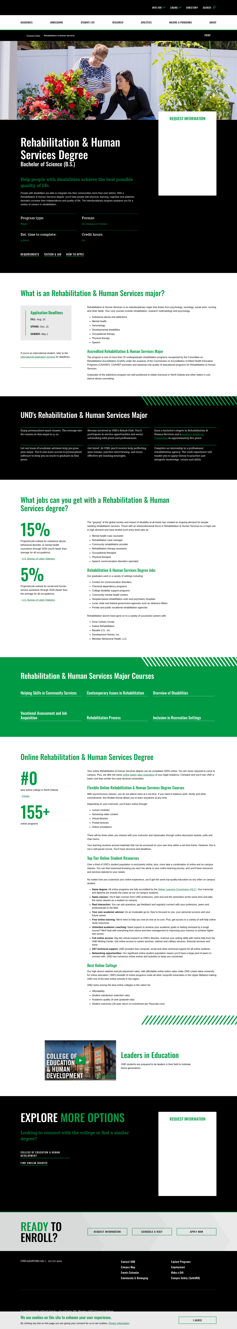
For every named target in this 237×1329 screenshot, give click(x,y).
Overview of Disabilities (182, 693)
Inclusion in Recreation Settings (182, 717)
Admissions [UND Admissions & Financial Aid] (56, 22)
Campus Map (128, 1267)
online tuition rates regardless (138, 775)
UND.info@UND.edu (32, 1261)
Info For (158, 7)
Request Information (107, 1231)
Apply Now (196, 1231)
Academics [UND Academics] (26, 22)
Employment (178, 1267)
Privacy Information (119, 1323)
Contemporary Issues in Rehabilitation (116, 693)
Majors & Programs (180, 22)
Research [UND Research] (117, 22)
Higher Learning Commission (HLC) (177, 889)
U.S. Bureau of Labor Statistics (38, 558)
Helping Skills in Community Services (50, 693)
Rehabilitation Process (116, 717)
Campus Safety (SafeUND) (185, 1278)
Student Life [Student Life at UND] (88, 22)
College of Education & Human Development (40, 1154)
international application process (38, 357)
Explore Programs (181, 1262)
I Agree (204, 1320)
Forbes (25, 796)
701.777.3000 (55, 1261)
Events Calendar (130, 1272)
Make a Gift (177, 1272)
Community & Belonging (134, 1278)
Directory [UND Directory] (192, 7)
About (212, 22)
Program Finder (33, 35)
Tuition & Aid (52, 254)
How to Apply (75, 254)
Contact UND (128, 1262)
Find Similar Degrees (34, 1163)
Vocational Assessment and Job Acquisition (50, 715)
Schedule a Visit (151, 1231)
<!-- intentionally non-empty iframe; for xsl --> (32, 846)
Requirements (30, 254)
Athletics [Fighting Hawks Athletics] (146, 22)
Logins (175, 7)
